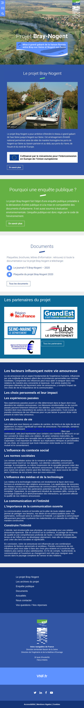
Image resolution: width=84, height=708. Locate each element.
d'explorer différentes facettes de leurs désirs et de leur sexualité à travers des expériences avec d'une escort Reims (40, 430)
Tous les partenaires (52, 343)
